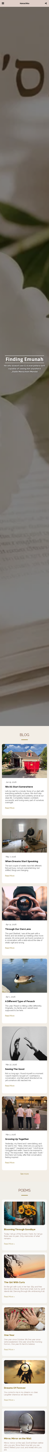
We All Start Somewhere (19, 786)
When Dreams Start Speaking (21, 861)
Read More (9, 808)
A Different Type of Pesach (20, 1001)
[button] (3, 3)
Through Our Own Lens (18, 929)
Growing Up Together (17, 1139)
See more (24, 1174)
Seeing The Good (14, 1069)
